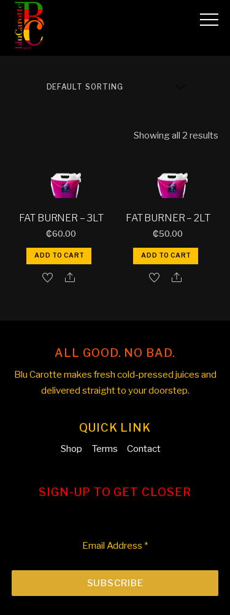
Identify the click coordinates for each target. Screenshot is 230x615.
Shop (71, 448)
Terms (104, 448)
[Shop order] (117, 87)
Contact (144, 448)
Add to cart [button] (59, 255)
